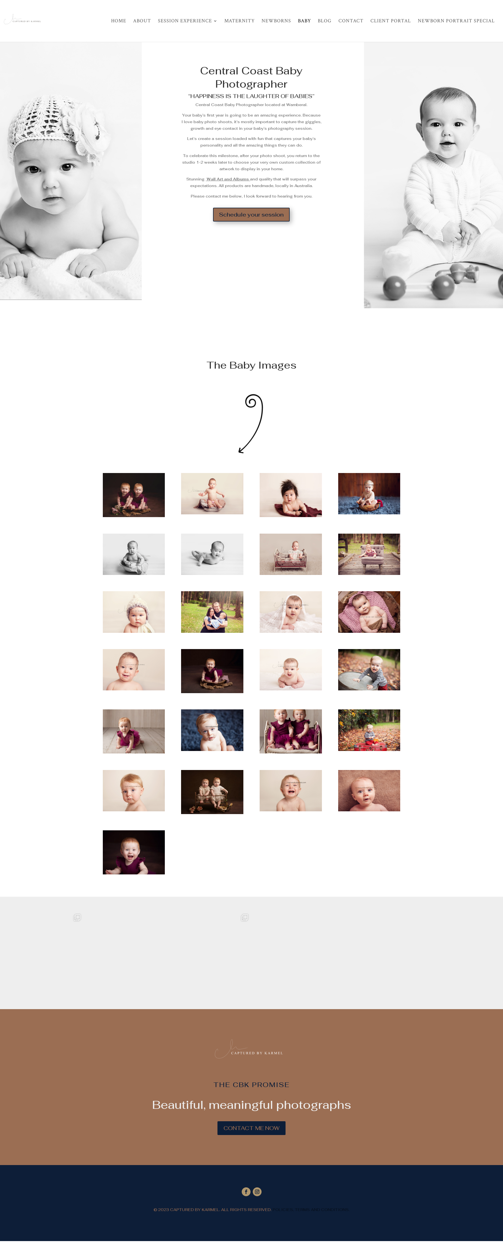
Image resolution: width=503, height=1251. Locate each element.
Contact (351, 21)
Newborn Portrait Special (456, 21)
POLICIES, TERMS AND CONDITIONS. (310, 1209)
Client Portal (390, 21)
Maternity (239, 21)
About (142, 21)
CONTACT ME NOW (251, 1128)
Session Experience (185, 21)
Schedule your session (251, 214)
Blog (325, 21)
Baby (304, 21)
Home (118, 21)
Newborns (276, 21)
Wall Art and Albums (228, 179)
